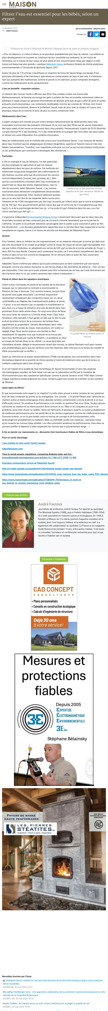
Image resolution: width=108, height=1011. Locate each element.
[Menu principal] (4, 4)
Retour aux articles (16, 495)
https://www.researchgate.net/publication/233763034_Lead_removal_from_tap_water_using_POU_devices (55, 474)
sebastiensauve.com (12, 448)
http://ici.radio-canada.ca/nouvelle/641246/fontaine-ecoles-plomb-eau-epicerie (42, 468)
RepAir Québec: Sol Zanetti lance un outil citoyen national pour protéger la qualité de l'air (46, 1003)
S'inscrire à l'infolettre (54, 559)
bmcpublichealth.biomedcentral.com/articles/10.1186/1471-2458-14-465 (39, 457)
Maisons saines (99, 29)
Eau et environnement (84, 29)
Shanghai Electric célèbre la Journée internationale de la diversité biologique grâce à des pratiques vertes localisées (53, 982)
